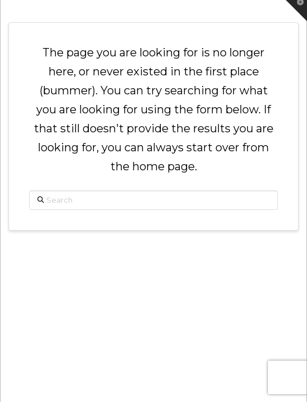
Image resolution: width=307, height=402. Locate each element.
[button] (296, 10)
